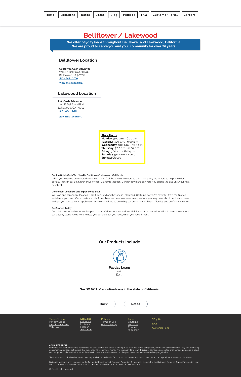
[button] (85, 14)
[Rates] (136, 304)
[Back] (103, 304)
